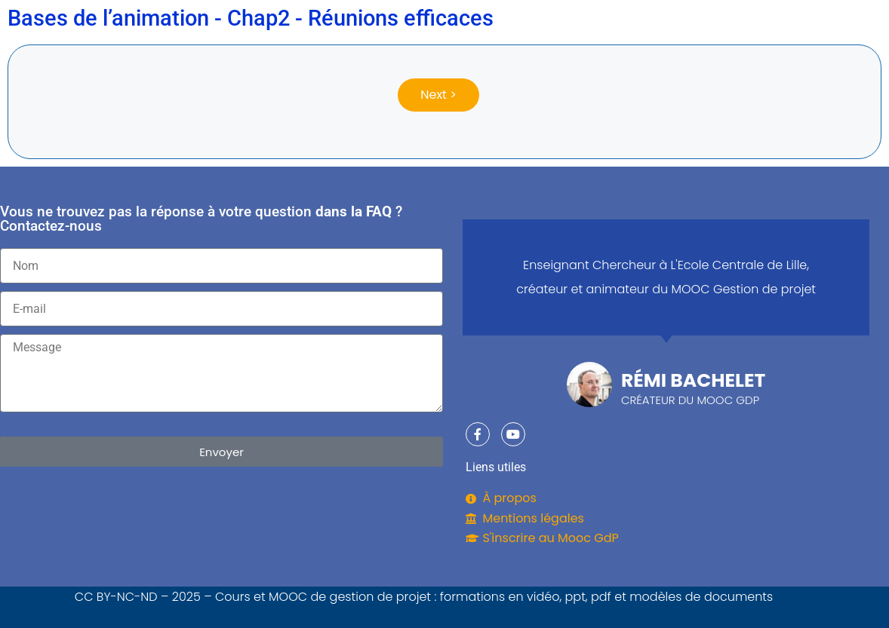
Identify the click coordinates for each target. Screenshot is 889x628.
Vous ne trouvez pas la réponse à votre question (156, 211)
